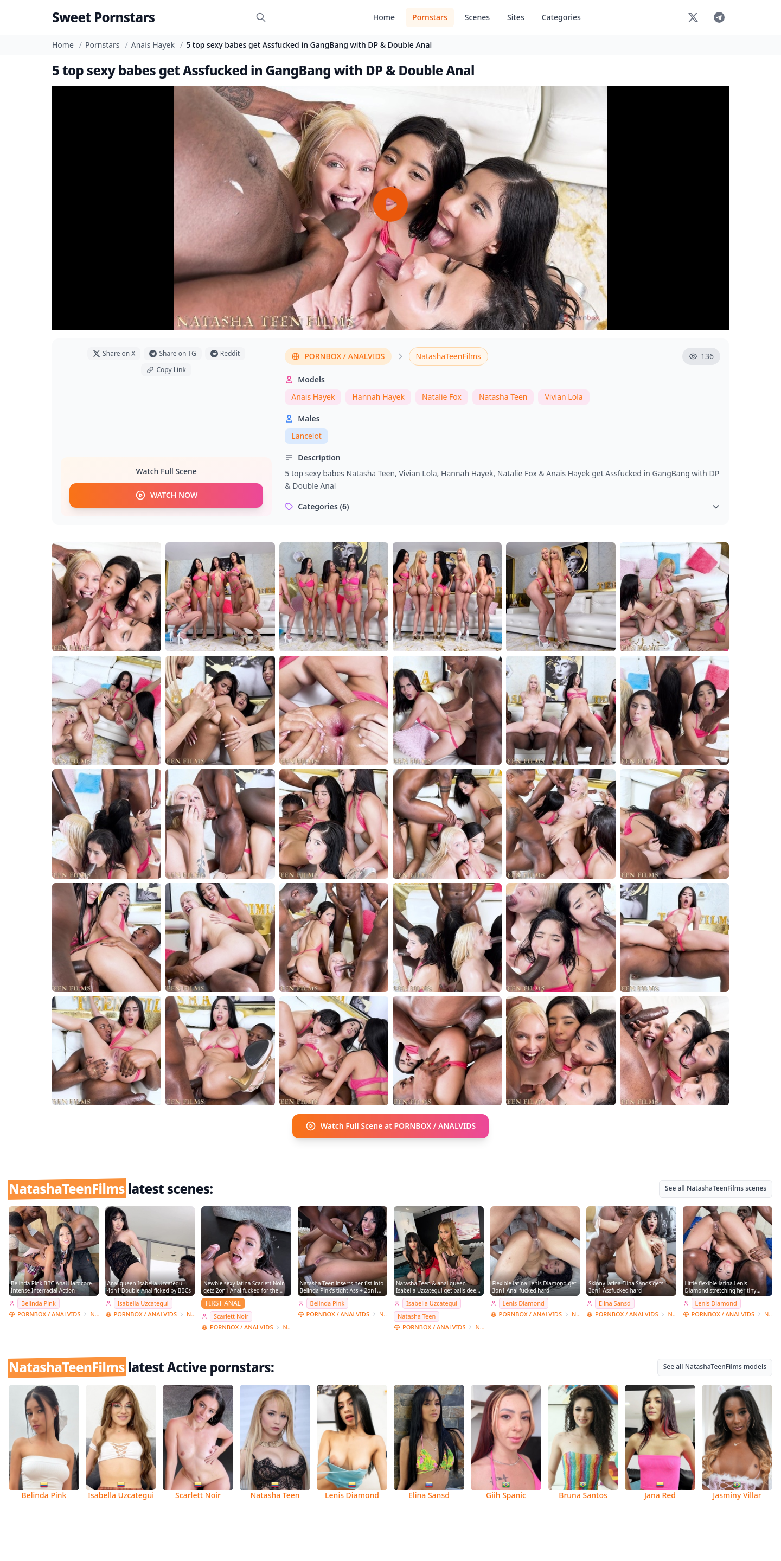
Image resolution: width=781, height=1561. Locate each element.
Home (384, 17)
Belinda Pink (38, 1303)
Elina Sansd (615, 1303)
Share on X (114, 353)
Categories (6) (502, 506)
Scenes (477, 17)
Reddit (225, 353)
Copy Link (165, 369)
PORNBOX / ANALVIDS (338, 356)
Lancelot (306, 436)
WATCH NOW (166, 495)
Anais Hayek (153, 45)
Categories (561, 17)
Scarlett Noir (231, 1316)
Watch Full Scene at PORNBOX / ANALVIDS (390, 1126)
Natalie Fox (442, 397)
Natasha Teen (503, 397)
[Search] (261, 17)
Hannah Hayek (378, 397)
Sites (515, 17)
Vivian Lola (563, 397)
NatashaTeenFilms (448, 356)
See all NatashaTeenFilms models (714, 1366)
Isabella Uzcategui (143, 1303)
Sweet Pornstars (103, 17)
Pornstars (429, 17)
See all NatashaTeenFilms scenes (715, 1187)
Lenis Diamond (524, 1303)
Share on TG (172, 353)
